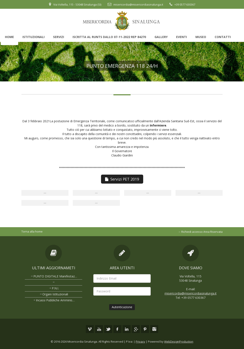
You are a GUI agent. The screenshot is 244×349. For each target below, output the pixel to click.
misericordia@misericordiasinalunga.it (138, 4)
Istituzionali (33, 37)
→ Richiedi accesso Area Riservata (200, 232)
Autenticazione (122, 307)
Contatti (223, 37)
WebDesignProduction (178, 340)
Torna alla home (32, 231)
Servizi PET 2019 (122, 179)
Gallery (161, 37)
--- (45, 193)
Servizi (58, 37)
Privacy (140, 340)
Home (9, 37)
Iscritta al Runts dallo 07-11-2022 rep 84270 (109, 37)
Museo (200, 37)
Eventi (181, 37)
